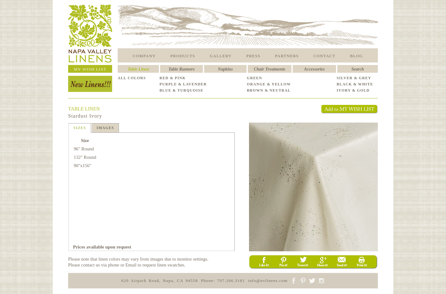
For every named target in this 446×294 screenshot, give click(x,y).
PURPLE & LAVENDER (183, 84)
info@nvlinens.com (268, 280)
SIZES (79, 128)
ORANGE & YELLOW (269, 84)
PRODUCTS (182, 56)
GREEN (254, 78)
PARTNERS (287, 56)
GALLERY (221, 56)
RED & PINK (173, 78)
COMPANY (144, 56)
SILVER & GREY (354, 78)
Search (357, 69)
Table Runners (181, 69)
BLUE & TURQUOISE (181, 90)
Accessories (314, 69)
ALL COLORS (132, 78)
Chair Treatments (270, 69)
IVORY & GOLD (353, 90)
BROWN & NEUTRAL (269, 90)
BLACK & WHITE (355, 84)
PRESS (253, 56)
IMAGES (105, 128)
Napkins (225, 69)
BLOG (356, 56)
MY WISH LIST (90, 69)
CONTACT (324, 56)
